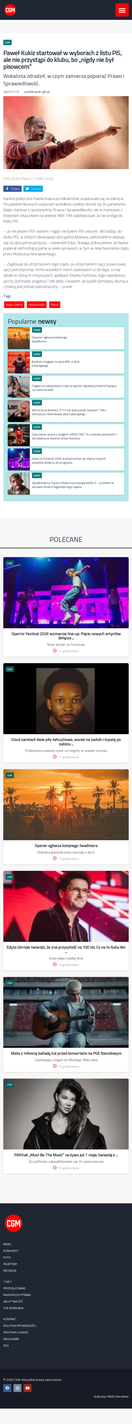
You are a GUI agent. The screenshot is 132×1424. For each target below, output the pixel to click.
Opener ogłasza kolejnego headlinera (49, 339)
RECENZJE (9, 1270)
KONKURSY (10, 1251)
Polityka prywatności (19, 1326)
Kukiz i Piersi (14, 305)
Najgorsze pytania (17, 1295)
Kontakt (9, 1319)
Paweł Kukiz (37, 305)
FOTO (7, 1257)
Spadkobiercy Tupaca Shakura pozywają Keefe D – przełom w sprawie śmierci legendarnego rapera (73, 485)
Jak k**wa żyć (13, 1301)
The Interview (13, 1308)
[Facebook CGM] (7, 1388)
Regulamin (11, 1339)
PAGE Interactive (118, 1396)
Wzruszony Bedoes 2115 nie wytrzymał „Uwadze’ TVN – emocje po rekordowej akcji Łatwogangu (69, 412)
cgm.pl (45, 92)
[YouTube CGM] (28, 1388)
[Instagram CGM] (17, 1388)
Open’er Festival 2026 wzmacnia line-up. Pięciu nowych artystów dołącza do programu (69, 460)
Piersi (54, 305)
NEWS (37, 330)
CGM (9, 563)
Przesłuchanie (14, 1288)
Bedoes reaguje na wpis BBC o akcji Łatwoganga (55, 363)
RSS (6, 1345)
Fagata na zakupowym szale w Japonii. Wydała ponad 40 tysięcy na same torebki (74, 388)
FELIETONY (10, 1264)
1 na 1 (7, 1281)
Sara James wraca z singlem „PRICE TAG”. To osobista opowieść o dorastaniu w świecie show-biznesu (74, 436)
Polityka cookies (15, 1332)
